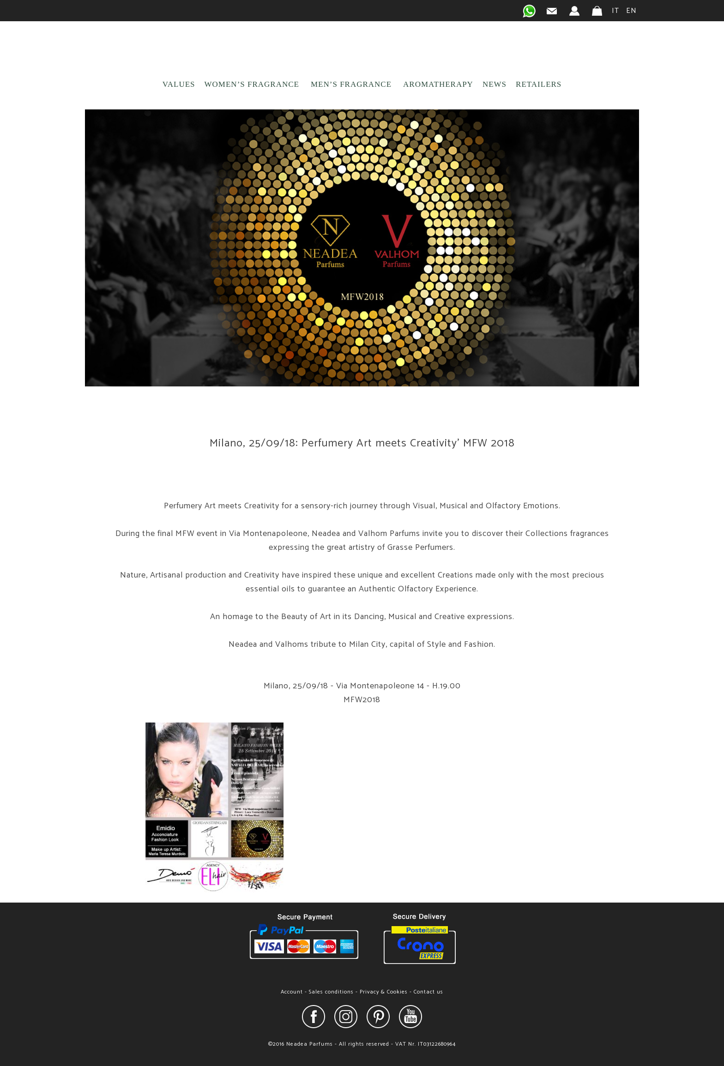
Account (292, 992)
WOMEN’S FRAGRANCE (252, 84)
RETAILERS (538, 84)
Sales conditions (331, 992)
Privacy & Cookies (384, 992)
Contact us (428, 992)
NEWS (495, 84)
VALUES (179, 84)
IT (615, 11)
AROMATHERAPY (438, 84)
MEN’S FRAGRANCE (351, 84)
